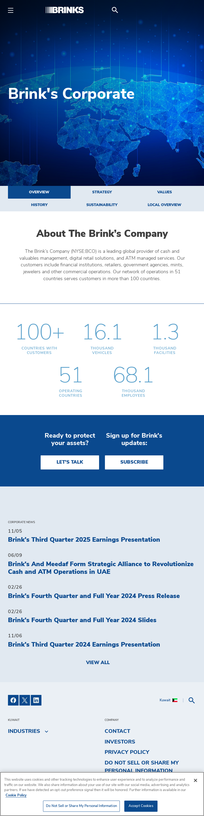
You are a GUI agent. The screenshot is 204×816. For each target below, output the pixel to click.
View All (98, 662)
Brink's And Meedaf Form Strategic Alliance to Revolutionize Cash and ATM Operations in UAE (101, 568)
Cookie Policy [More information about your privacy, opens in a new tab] (16, 795)
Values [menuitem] (164, 192)
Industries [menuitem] (24, 731)
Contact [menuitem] (117, 731)
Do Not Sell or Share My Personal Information (142, 767)
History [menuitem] (39, 205)
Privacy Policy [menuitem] (127, 752)
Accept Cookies (141, 806)
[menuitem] (189, 10)
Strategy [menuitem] (102, 192)
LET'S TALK (70, 462)
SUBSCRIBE (134, 462)
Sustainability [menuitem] (101, 205)
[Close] (195, 780)
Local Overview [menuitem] (164, 205)
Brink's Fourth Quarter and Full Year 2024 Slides (82, 620)
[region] (102, 794)
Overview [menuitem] (39, 192)
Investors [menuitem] (120, 742)
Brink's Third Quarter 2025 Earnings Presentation (84, 540)
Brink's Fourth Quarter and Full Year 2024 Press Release (94, 596)
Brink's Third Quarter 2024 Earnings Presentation (84, 645)
